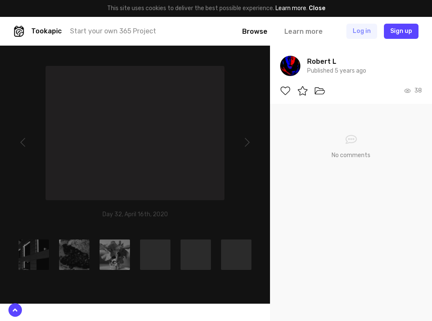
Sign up (401, 31)
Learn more (290, 8)
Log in (362, 31)
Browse (254, 31)
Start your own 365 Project (113, 31)
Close (317, 8)
